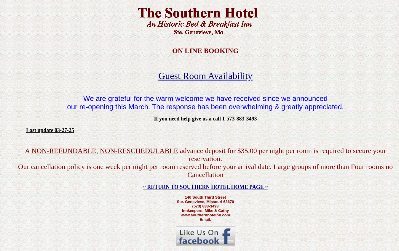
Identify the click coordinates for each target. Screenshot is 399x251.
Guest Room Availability (205, 75)
